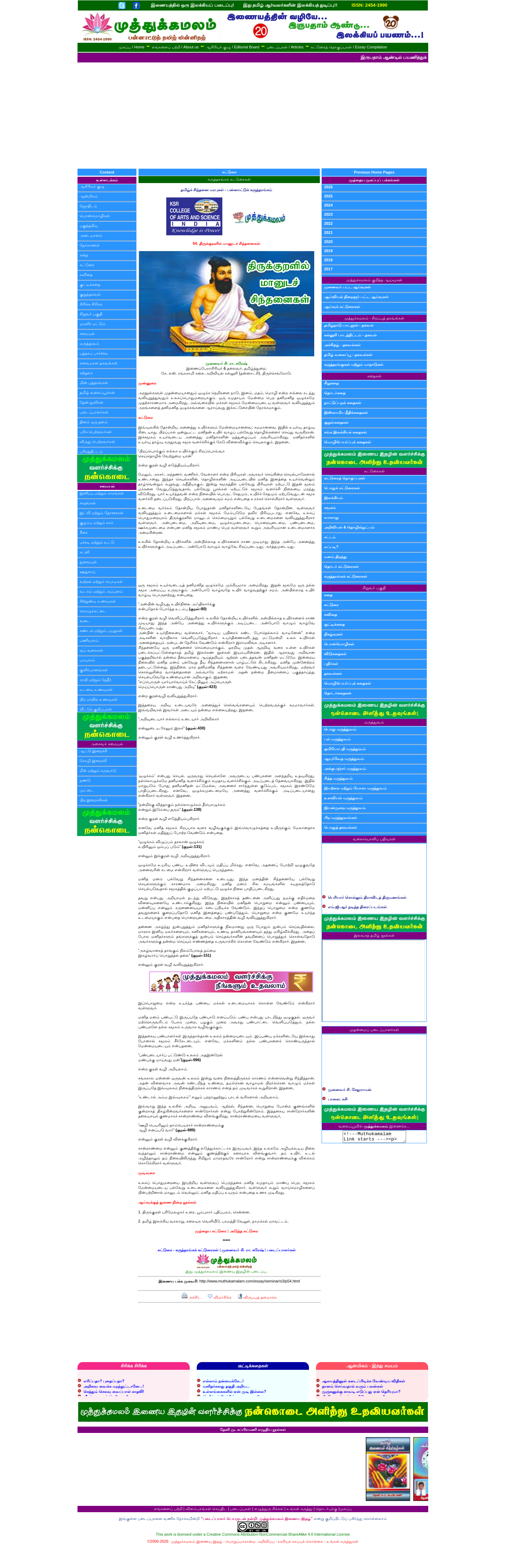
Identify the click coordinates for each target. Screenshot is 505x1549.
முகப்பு (345, 1511)
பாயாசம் (87, 660)
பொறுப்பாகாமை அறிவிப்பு (249, 1543)
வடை (85, 621)
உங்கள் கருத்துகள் (342, 1543)
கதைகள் (374, 376)
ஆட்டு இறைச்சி (93, 751)
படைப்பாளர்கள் (94, 412)
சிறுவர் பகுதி (91, 314)
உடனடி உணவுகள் (96, 689)
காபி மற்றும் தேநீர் (96, 680)
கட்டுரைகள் (374, 471)
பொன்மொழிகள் (95, 216)
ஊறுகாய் (87, 572)
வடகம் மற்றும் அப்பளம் (101, 591)
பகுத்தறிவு (89, 225)
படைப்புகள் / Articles (285, 47)
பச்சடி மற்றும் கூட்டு (97, 542)
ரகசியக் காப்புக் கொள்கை (300, 1543)
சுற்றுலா (86, 373)
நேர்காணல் (90, 245)
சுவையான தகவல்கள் (98, 363)
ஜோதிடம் (88, 206)
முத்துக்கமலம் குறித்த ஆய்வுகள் (374, 280)
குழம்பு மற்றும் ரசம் (97, 522)
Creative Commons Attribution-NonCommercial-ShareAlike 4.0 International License (278, 1536)
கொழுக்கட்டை (93, 611)
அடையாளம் (91, 235)
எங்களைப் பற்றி (168, 1511)
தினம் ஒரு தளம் (94, 422)
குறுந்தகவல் (90, 294)
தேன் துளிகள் (91, 402)
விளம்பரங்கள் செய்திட (206, 1511)
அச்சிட (191, 1297)
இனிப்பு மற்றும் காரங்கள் (102, 493)
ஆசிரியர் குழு (92, 186)
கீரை (84, 532)
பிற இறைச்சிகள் (94, 800)
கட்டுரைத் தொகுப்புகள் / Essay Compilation (349, 47)
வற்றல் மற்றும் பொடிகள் (101, 581)
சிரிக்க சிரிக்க (91, 304)
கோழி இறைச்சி (93, 761)
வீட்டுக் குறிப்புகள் (96, 709)
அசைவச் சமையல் (107, 744)
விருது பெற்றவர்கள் (97, 441)
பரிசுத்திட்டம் (91, 451)
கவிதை (86, 274)
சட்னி (84, 552)
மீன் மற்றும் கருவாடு (98, 770)
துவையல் (88, 562)
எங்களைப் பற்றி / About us (175, 47)
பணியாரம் (89, 640)
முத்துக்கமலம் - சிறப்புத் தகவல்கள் (374, 318)
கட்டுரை (87, 265)
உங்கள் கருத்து (299, 1511)
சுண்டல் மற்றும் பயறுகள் (101, 630)
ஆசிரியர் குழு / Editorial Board (232, 47)
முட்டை (87, 790)
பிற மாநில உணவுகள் (98, 699)
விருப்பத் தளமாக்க (257, 1297)
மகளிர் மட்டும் (93, 324)
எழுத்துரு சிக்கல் (268, 1511)
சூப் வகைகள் (91, 650)
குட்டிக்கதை (90, 284)
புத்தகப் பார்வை (94, 353)
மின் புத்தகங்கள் (94, 382)
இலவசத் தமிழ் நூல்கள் (374, 935)
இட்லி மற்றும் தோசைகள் (101, 513)
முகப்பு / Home (131, 47)
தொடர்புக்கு (326, 1511)
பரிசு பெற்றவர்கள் (96, 432)
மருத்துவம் (89, 343)
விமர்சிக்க (219, 1297)
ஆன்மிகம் (89, 196)
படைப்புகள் (240, 1511)
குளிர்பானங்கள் (94, 670)
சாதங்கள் (88, 503)
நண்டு (85, 780)
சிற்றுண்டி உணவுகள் (98, 601)
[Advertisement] (252, 116)
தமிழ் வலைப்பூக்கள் (97, 392)
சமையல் (87, 333)
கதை (84, 255)
